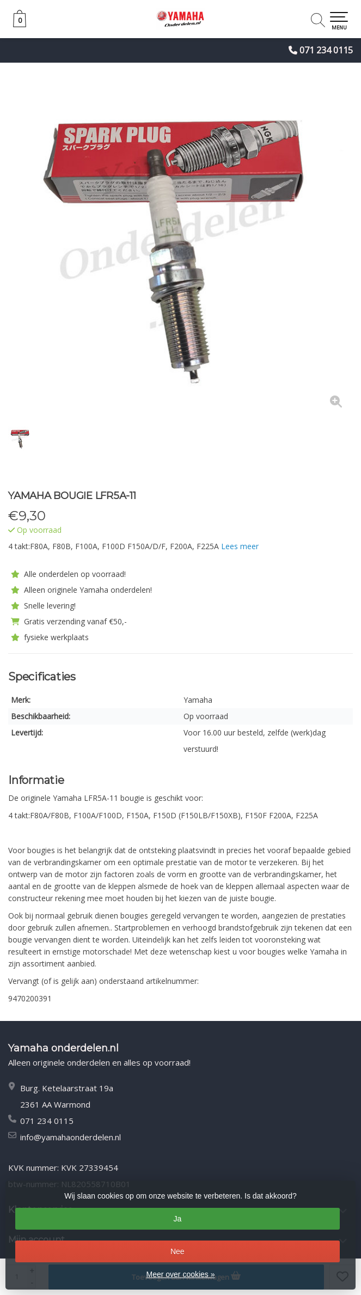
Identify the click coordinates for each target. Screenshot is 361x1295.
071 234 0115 (326, 50)
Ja (177, 1218)
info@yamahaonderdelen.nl (70, 1137)
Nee (177, 1251)
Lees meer (240, 546)
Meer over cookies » (180, 1274)
